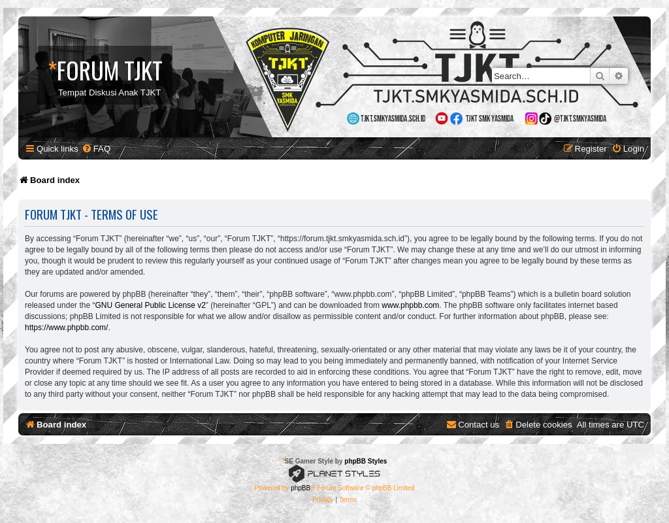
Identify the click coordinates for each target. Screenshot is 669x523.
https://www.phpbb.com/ (66, 327)
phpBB (300, 488)
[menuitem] (96, 148)
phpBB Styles (365, 461)
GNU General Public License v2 (150, 305)
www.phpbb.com (410, 305)
